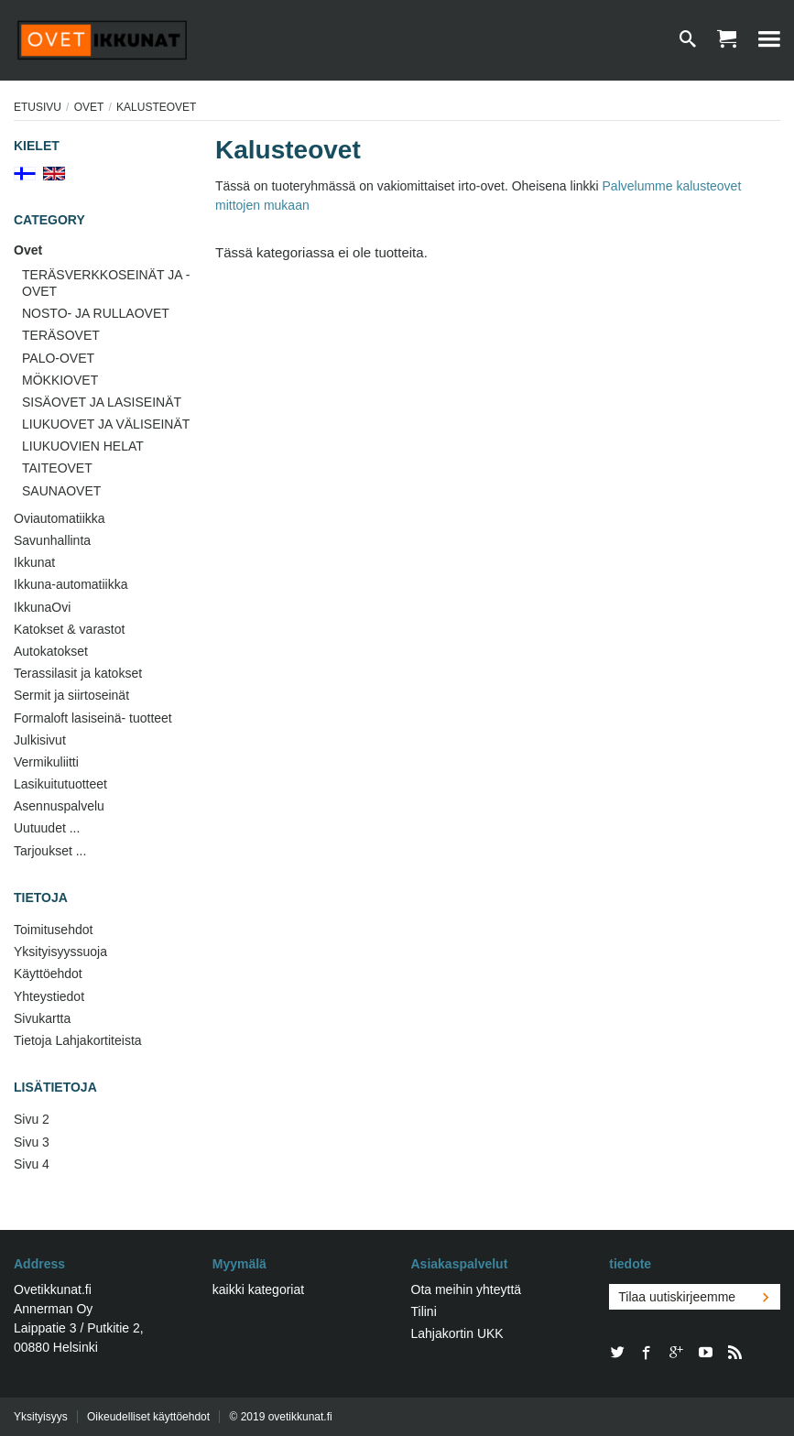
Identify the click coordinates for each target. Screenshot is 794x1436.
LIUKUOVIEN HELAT (83, 446)
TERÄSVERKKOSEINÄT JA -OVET (106, 283)
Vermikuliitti (46, 762)
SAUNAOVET (61, 491)
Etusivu (37, 107)
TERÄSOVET (61, 335)
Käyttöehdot (48, 973)
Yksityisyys (41, 1416)
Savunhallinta (52, 540)
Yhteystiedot (49, 996)
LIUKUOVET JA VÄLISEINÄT (106, 424)
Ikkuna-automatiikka (71, 584)
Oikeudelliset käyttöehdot (148, 1416)
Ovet (89, 107)
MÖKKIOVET (60, 380)
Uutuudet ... (47, 828)
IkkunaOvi (42, 607)
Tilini (424, 1311)
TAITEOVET (57, 468)
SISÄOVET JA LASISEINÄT (101, 402)
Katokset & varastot (69, 629)
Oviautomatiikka (59, 518)
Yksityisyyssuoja (60, 951)
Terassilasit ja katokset (78, 673)
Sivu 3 (31, 1142)
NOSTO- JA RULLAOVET (95, 313)
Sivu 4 (31, 1164)
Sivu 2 (31, 1119)
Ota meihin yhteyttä (466, 1289)
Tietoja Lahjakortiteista (78, 1040)
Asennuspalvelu (59, 806)
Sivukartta (42, 1018)
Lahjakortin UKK (457, 1333)
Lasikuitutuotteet (60, 784)
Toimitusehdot (53, 929)
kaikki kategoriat (258, 1289)
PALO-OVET (58, 358)
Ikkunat (34, 562)
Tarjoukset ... (50, 850)
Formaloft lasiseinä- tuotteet (93, 718)
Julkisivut (40, 740)
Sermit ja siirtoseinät (71, 695)
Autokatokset (51, 651)
